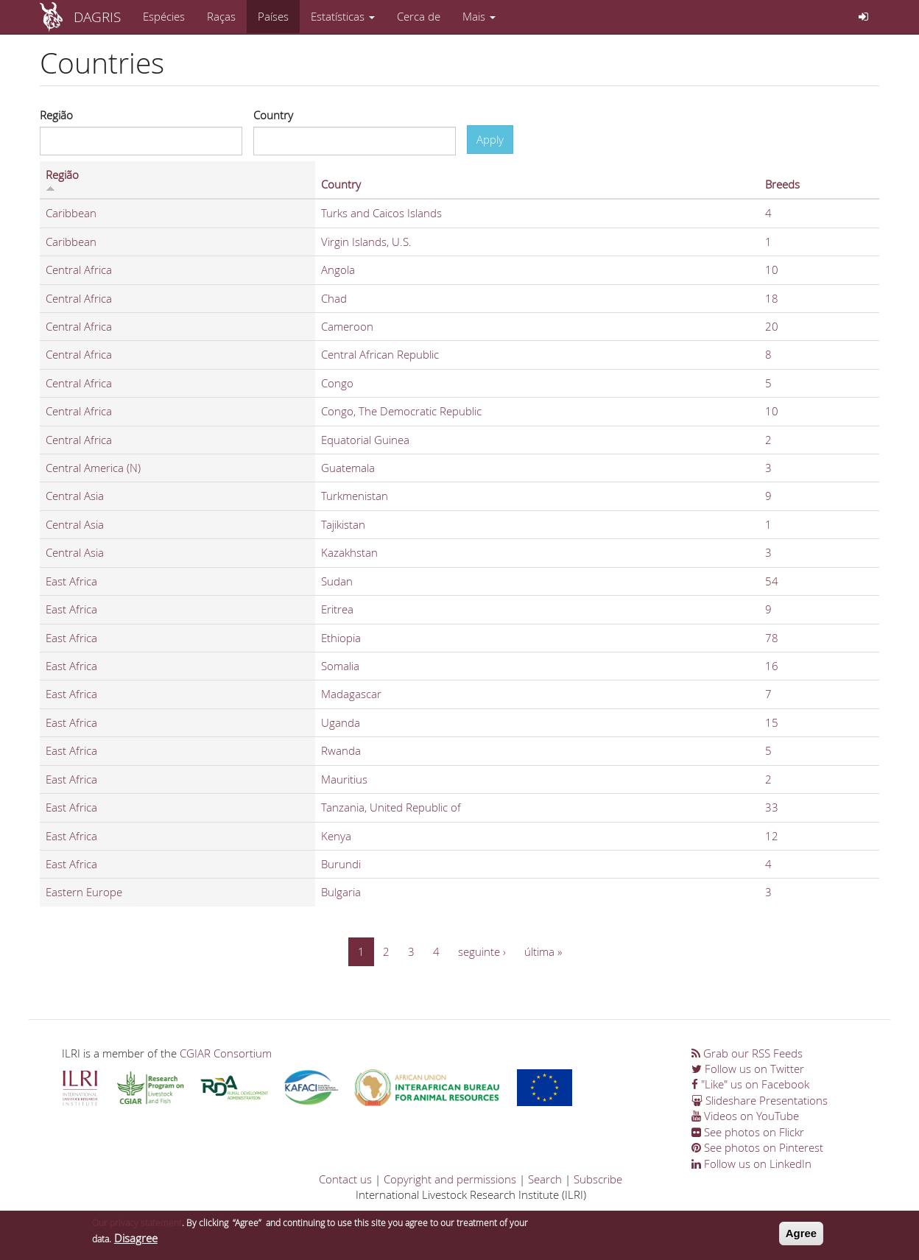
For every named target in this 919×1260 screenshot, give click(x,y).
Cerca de (418, 16)
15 (771, 722)
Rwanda (341, 750)
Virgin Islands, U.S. (366, 241)
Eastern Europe (84, 891)
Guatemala (348, 467)
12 (771, 835)
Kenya (336, 835)
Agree (801, 1235)
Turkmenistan (354, 495)
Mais (479, 16)
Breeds (782, 184)
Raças (221, 16)
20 (771, 326)
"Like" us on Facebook (750, 1084)
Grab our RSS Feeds (747, 1053)
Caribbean (71, 212)
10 (771, 269)
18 (771, 298)
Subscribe (598, 1179)
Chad (334, 298)
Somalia (340, 665)
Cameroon (347, 326)
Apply (490, 139)
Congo (337, 383)
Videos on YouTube (745, 1115)
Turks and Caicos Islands (381, 212)
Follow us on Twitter (747, 1068)
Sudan (337, 581)
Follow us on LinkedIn (751, 1163)
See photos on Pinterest (757, 1147)
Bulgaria (341, 891)
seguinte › (482, 951)
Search (545, 1179)
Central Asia (75, 495)
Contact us (345, 1179)
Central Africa (79, 269)
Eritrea (337, 609)
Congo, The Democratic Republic (401, 411)
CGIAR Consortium (226, 1053)
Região (56, 115)
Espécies (164, 16)
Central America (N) (93, 467)
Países (273, 16)
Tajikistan (343, 524)
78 (771, 637)
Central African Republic (380, 354)
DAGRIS (97, 16)
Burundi (341, 863)
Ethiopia (341, 637)
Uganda (340, 722)
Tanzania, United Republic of (391, 807)
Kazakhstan (349, 552)
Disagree (136, 1239)
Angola (338, 269)
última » (543, 951)
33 (771, 807)
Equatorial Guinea (365, 439)
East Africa (71, 581)
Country (273, 115)
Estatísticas (343, 16)
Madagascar (351, 693)
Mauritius (344, 779)
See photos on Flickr (747, 1132)
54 (771, 581)
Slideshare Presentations (759, 1100)
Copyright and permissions (450, 1179)
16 (771, 665)
